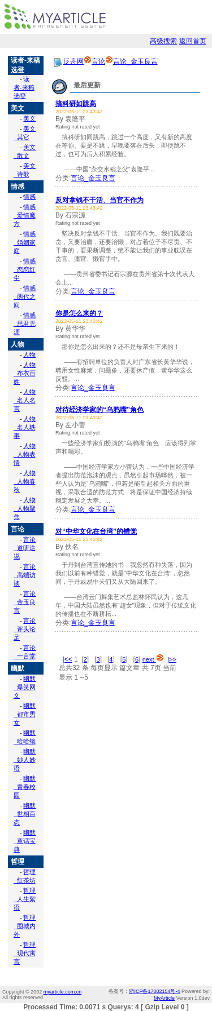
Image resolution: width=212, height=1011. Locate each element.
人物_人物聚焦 (25, 508)
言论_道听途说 (25, 548)
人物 (17, 344)
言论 (17, 529)
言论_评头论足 (25, 629)
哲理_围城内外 (25, 926)
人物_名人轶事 (25, 427)
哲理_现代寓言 (25, 953)
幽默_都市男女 (25, 714)
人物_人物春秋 (25, 481)
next (153, 659)
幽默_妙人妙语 (25, 759)
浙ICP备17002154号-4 (154, 991)
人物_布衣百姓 (25, 373)
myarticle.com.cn (63, 992)
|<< (67, 659)
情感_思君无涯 (25, 323)
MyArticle (164, 998)
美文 (17, 108)
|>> (171, 659)
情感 (17, 186)
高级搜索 (163, 41)
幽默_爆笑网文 (25, 687)
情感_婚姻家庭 (25, 242)
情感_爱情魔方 (25, 215)
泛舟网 (73, 61)
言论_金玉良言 (25, 602)
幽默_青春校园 (25, 787)
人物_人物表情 (25, 454)
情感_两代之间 (25, 296)
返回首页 (192, 41)
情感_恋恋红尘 (25, 269)
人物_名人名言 (25, 400)
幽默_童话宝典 (25, 841)
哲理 (17, 862)
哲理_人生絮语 (25, 899)
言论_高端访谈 (25, 575)
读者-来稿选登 (24, 87)
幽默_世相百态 (25, 814)
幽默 (17, 668)
